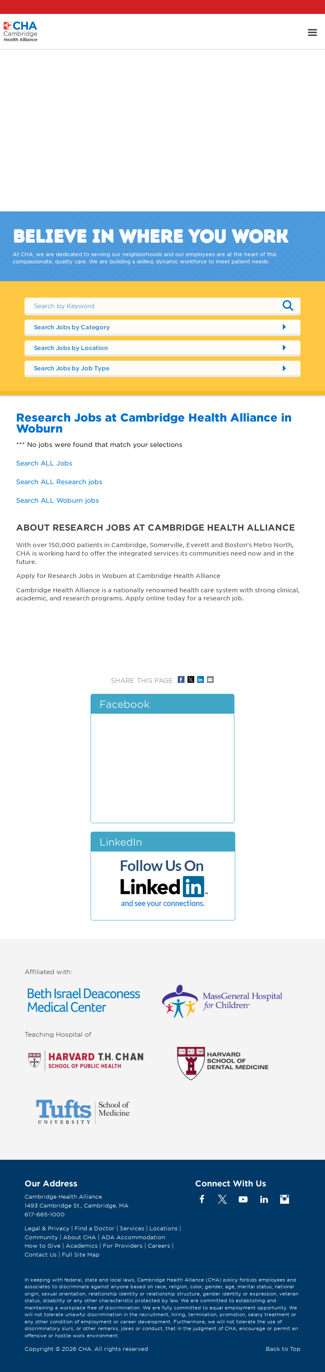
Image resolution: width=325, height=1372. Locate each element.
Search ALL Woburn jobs (57, 500)
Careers (159, 1245)
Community (41, 1237)
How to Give (43, 1245)
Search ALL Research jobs (59, 481)
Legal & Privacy (47, 1228)
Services (133, 1228)
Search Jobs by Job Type (72, 368)
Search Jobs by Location (71, 347)
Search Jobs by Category (72, 327)
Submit (287, 305)
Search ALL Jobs (44, 463)
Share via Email (210, 679)
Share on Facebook (181, 679)
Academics (82, 1245)
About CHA (79, 1237)
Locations (163, 1228)
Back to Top (283, 1348)
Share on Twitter (190, 679)
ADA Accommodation (133, 1237)
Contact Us (41, 1254)
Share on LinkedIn (200, 679)
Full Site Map (80, 1254)
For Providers (123, 1245)
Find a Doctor (94, 1228)
